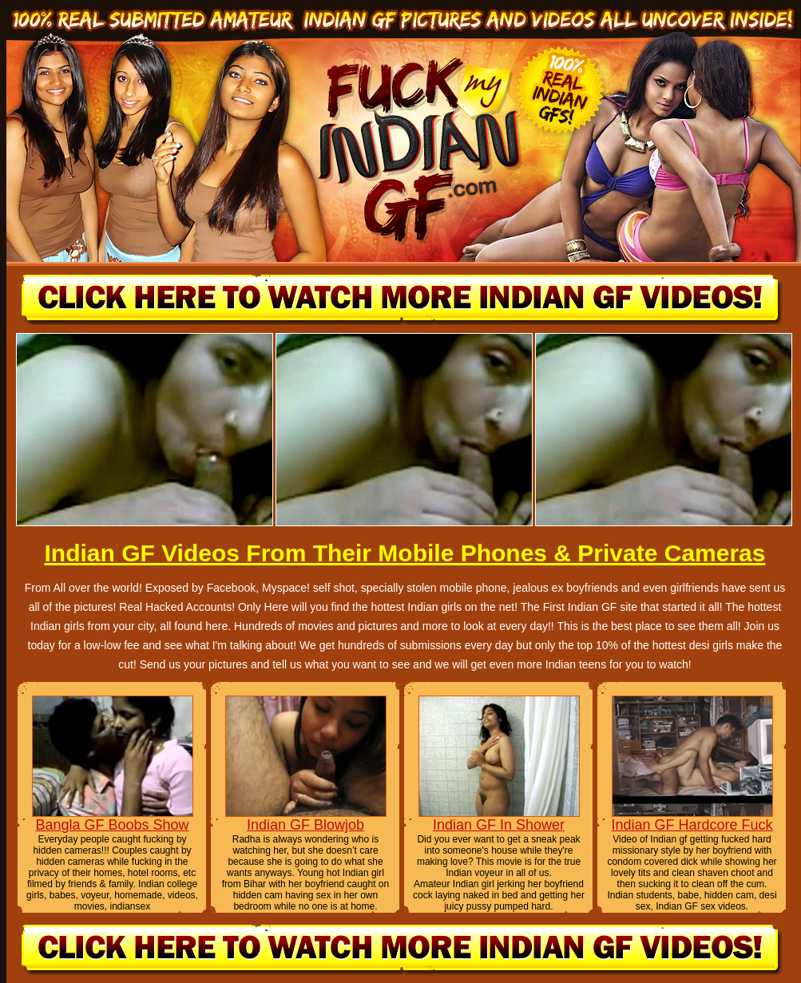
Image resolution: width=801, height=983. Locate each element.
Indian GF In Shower (499, 825)
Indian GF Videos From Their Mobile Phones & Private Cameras (404, 553)
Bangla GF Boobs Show (111, 825)
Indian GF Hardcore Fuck (691, 825)
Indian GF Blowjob (305, 825)
